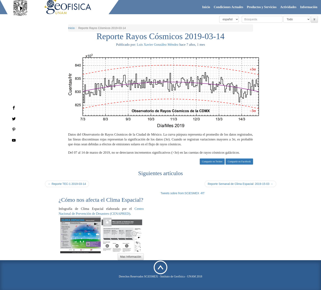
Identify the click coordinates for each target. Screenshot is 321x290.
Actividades (288, 7)
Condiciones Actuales (228, 7)
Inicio (206, 7)
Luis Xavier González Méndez (157, 44)
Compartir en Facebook (239, 161)
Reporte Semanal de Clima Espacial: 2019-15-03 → (240, 183)
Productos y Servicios (261, 7)
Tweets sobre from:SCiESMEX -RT (183, 193)
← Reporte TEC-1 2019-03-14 (67, 183)
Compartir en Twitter (212, 161)
